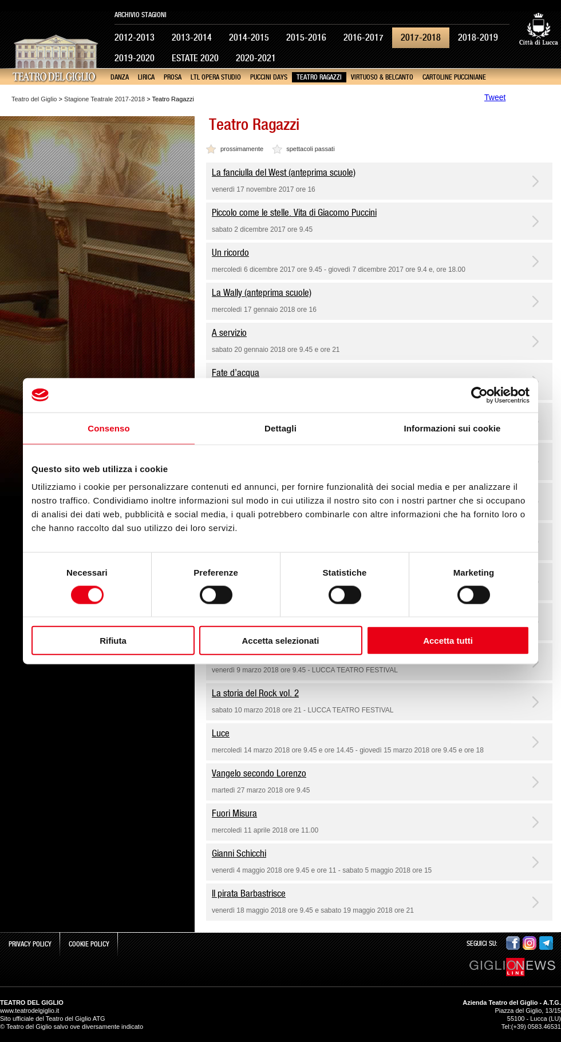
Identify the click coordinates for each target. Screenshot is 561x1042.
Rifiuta (113, 640)
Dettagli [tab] (280, 428)
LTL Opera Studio (216, 77)
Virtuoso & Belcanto (382, 77)
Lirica (146, 77)
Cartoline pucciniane (454, 77)
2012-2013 (134, 37)
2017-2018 (421, 37)
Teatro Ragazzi (319, 77)
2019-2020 (134, 58)
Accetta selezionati (280, 640)
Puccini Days (268, 77)
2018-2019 (478, 37)
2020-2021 (256, 58)
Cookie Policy (89, 944)
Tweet (494, 97)
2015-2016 (306, 37)
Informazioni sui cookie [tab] (452, 428)
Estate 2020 (195, 58)
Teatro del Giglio (34, 99)
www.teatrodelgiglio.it (29, 1010)
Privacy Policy (30, 944)
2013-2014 (192, 37)
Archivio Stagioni (140, 15)
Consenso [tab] (108, 428)
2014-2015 (249, 37)
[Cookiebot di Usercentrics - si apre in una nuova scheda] (479, 394)
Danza (119, 77)
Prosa (172, 77)
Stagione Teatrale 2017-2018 (104, 99)
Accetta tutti (448, 640)
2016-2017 (363, 37)
